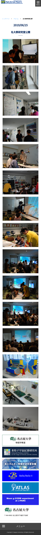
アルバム (16, 18)
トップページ (5, 18)
